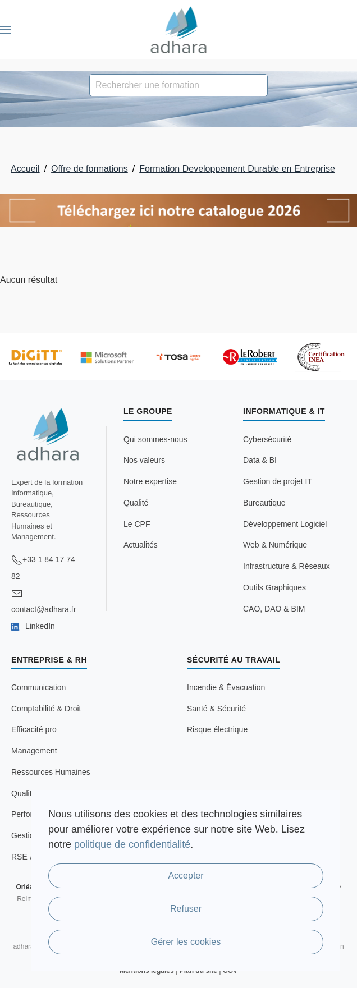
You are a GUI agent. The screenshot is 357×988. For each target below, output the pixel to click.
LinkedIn (33, 626)
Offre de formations (89, 168)
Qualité (135, 502)
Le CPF (136, 524)
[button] (5, 29)
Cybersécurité (267, 439)
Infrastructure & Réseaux (286, 566)
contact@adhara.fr (43, 609)
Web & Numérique (275, 544)
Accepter (185, 875)
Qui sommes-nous (155, 439)
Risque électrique (217, 729)
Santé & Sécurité (216, 708)
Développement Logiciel (285, 524)
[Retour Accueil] (179, 29)
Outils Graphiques (274, 587)
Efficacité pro (34, 729)
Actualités (140, 544)
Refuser (186, 908)
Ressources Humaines (50, 772)
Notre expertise (150, 481)
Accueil (25, 168)
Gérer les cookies (186, 941)
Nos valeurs (144, 460)
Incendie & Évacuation (226, 687)
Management (34, 750)
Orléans (28, 887)
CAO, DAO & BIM (274, 608)
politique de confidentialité (132, 844)
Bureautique (264, 502)
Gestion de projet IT (277, 481)
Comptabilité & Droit (46, 708)
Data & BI (260, 460)
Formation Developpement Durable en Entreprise (237, 168)
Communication (38, 687)
